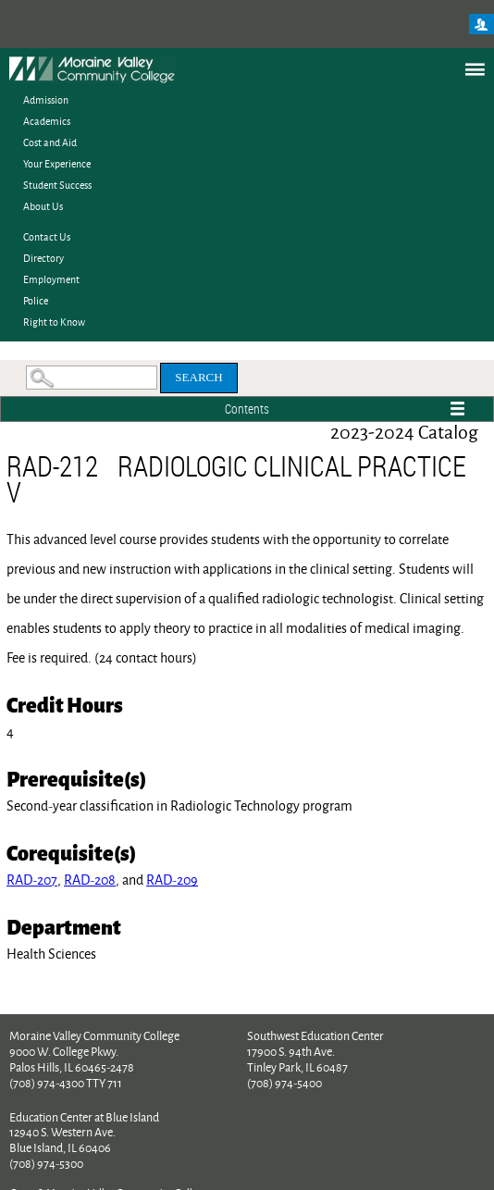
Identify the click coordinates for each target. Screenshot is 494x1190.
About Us (43, 206)
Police (35, 300)
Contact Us (46, 236)
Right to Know (54, 321)
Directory (43, 258)
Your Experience (57, 163)
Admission (45, 99)
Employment (51, 279)
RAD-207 (31, 879)
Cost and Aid (50, 142)
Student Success (57, 185)
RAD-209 (172, 879)
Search (198, 377)
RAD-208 (90, 879)
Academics (46, 121)
